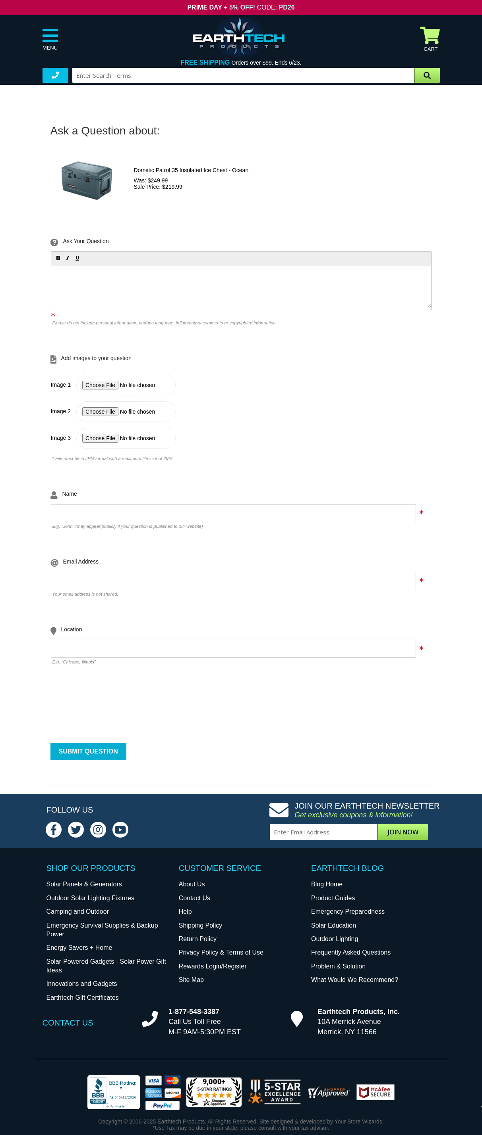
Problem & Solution (338, 966)
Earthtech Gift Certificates (82, 997)
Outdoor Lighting (334, 939)
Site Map (191, 979)
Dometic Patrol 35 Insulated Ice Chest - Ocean (191, 170)
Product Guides (333, 898)
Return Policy (198, 939)
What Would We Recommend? (354, 979)
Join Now (403, 832)
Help (185, 911)
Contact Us (194, 898)
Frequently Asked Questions (351, 952)
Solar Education (333, 925)
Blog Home (327, 884)
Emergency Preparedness (348, 911)
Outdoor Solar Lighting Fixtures (90, 898)
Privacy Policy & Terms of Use (221, 952)
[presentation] (111, 709)
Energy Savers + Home (79, 947)
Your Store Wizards (358, 1121)
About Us (192, 884)
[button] (57, 258)
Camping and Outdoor (77, 911)
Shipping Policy (200, 925)
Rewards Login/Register (213, 966)
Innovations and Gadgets (81, 983)
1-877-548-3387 (193, 1012)
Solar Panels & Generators (84, 884)
